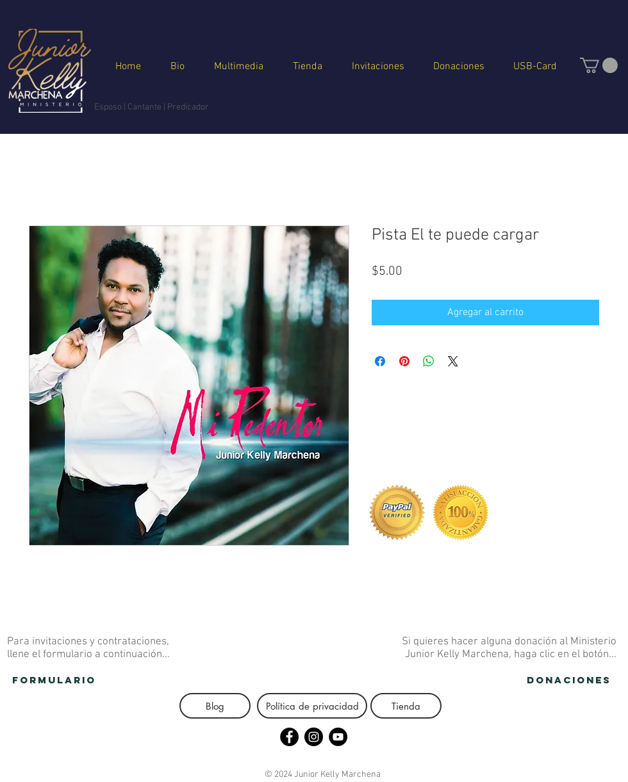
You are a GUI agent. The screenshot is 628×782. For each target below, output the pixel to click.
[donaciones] (569, 680)
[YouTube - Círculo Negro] (338, 737)
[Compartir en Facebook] (380, 361)
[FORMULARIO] (54, 680)
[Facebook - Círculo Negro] (289, 737)
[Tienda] (406, 706)
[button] (599, 65)
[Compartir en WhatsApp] (428, 361)
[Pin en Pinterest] (404, 361)
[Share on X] (453, 361)
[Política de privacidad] (312, 706)
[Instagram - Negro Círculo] (313, 737)
